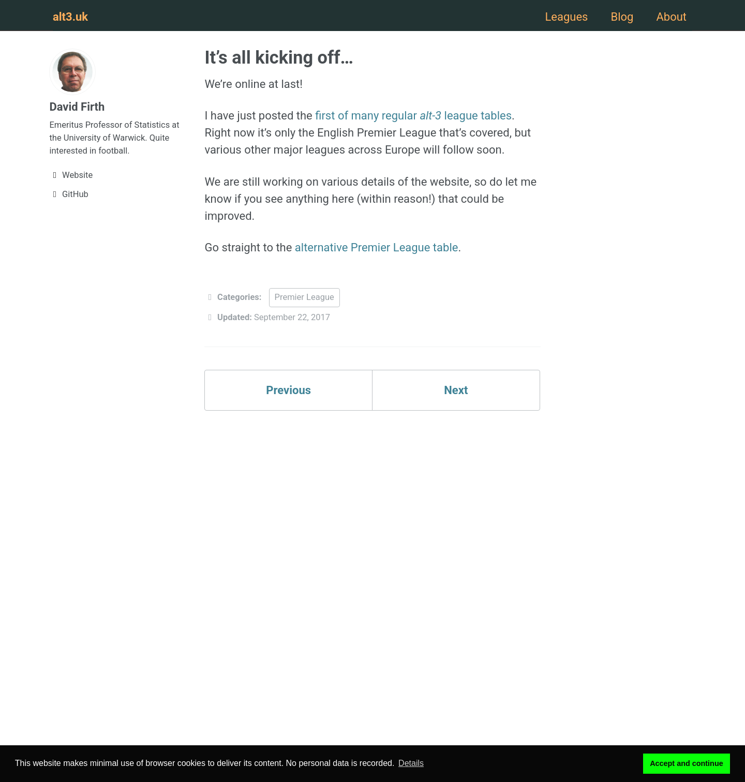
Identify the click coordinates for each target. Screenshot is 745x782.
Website (71, 175)
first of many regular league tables (413, 115)
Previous (288, 390)
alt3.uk (70, 16)
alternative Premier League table (376, 247)
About (671, 16)
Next (456, 390)
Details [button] (411, 763)
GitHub (68, 194)
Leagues (566, 16)
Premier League (304, 297)
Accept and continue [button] (686, 763)
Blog (621, 16)
